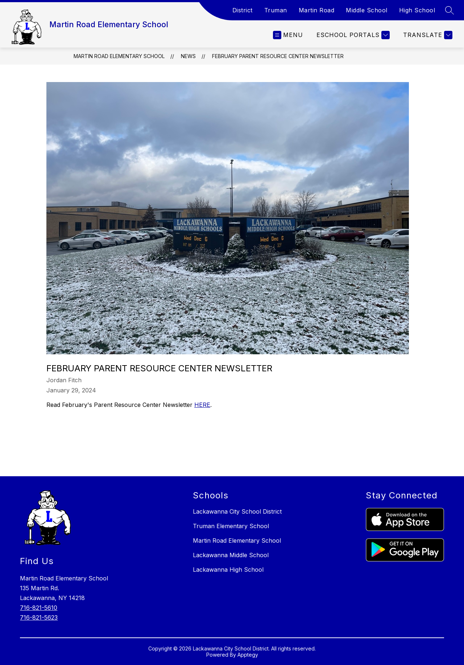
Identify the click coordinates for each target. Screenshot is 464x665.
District (242, 10)
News (188, 56)
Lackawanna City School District (237, 511)
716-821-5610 (38, 607)
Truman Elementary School (231, 526)
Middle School (367, 10)
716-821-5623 (39, 617)
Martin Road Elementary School (119, 56)
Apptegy (247, 655)
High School (417, 10)
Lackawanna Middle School (231, 555)
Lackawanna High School (228, 569)
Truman (275, 10)
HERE (202, 404)
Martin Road (317, 10)
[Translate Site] (426, 35)
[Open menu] (288, 35)
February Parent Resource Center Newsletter (278, 56)
